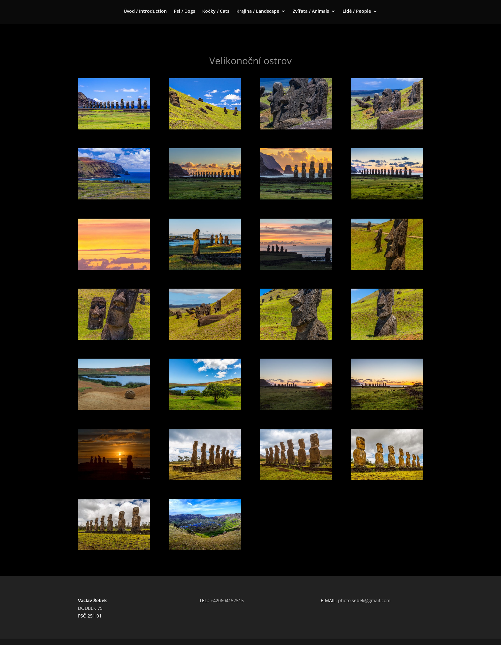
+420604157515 (227, 600)
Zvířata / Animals (311, 11)
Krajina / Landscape (257, 11)
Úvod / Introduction (145, 11)
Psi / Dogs (184, 11)
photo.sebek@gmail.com (364, 600)
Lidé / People (357, 11)
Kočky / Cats (215, 11)
